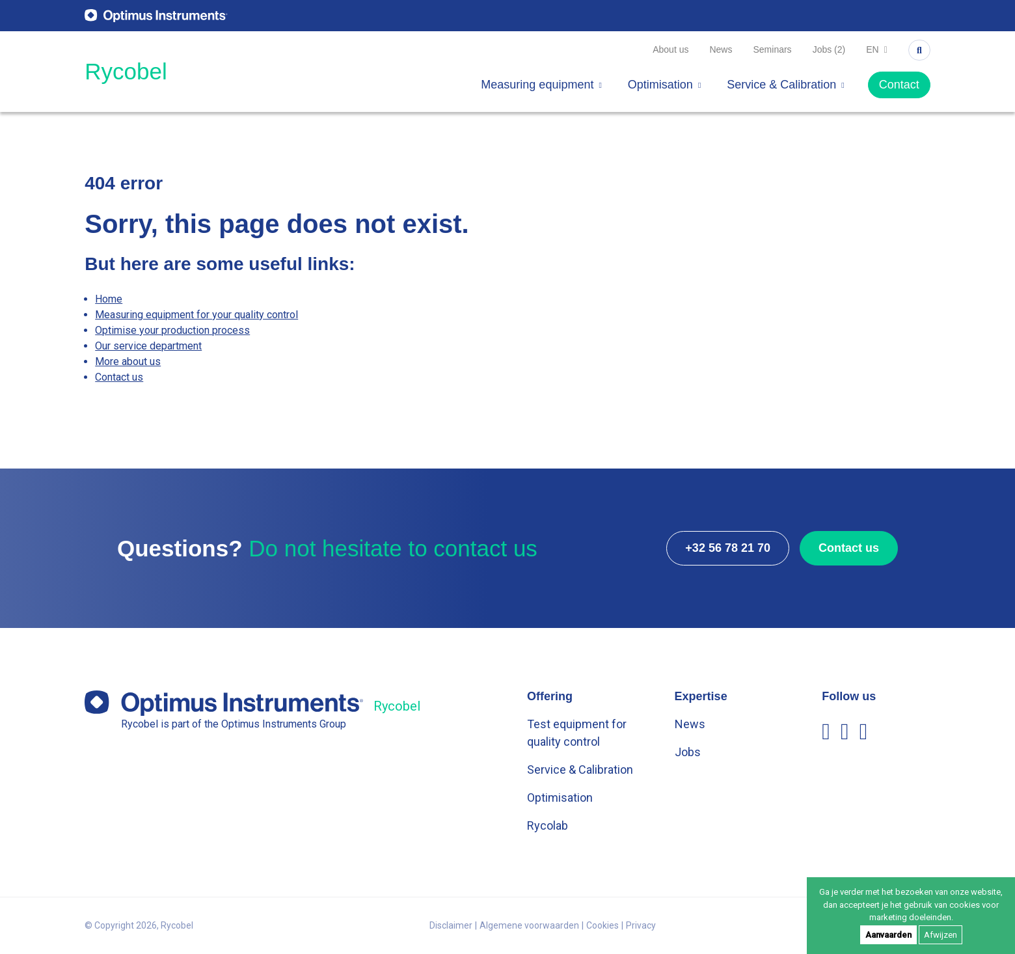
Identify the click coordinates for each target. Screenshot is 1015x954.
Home (108, 299)
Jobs (688, 752)
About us (670, 49)
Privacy (641, 925)
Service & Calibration (785, 84)
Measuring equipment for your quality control (196, 314)
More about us (128, 361)
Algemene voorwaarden (529, 925)
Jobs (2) (829, 49)
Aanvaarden (888, 935)
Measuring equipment (541, 84)
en (876, 49)
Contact (899, 84)
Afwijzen (940, 935)
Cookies (602, 925)
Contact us (119, 377)
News (720, 49)
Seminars (772, 49)
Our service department (148, 346)
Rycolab (547, 825)
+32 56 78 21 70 (727, 547)
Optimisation (664, 84)
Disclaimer (450, 925)
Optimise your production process (172, 330)
